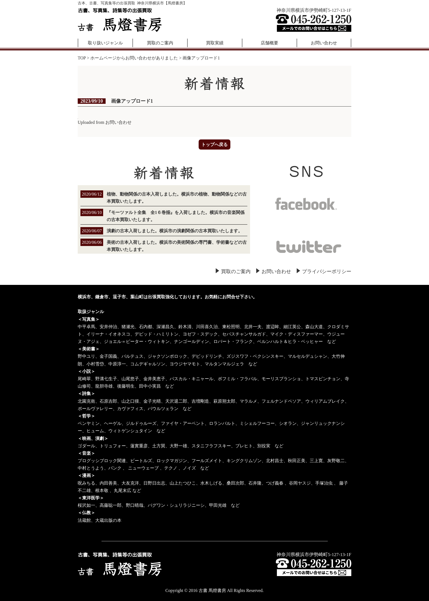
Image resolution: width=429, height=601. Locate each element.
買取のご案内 (160, 43)
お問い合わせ (324, 43)
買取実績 (215, 43)
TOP (82, 58)
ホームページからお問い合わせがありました (134, 58)
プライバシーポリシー (326, 271)
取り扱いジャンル (105, 43)
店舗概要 (269, 43)
